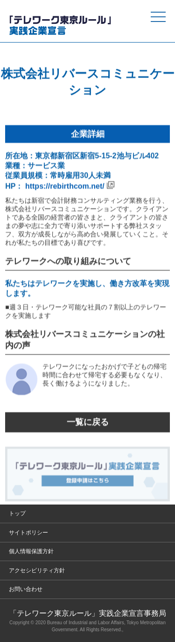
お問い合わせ (25, 589)
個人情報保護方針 (31, 551)
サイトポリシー (28, 532)
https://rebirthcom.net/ (65, 186)
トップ (17, 513)
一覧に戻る (88, 422)
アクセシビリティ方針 (37, 570)
